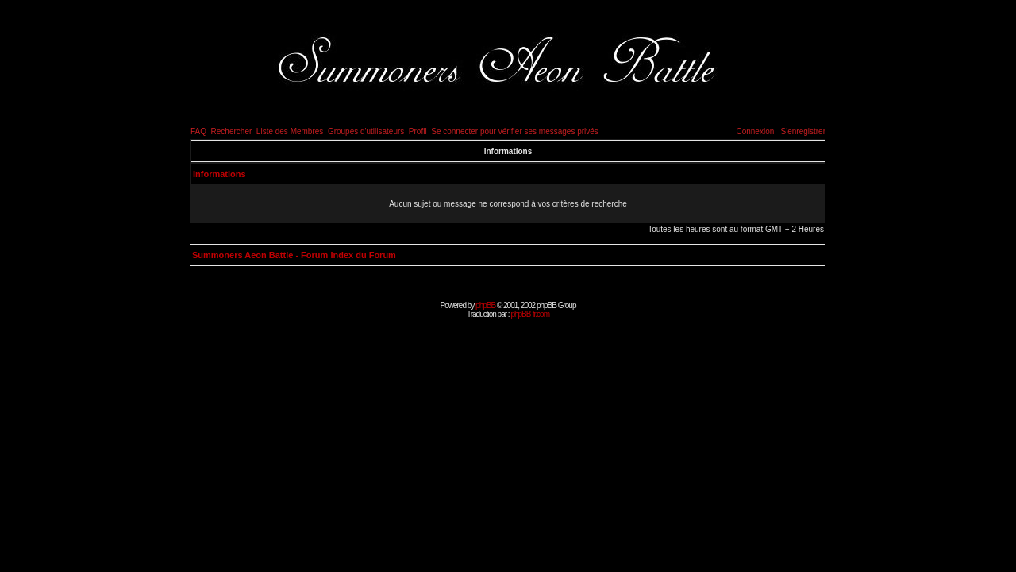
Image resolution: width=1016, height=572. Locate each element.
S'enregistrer (803, 131)
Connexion (755, 131)
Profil (418, 131)
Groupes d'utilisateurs (366, 131)
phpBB (485, 305)
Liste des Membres (289, 131)
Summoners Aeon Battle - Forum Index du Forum (294, 255)
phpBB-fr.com (529, 314)
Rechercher (231, 131)
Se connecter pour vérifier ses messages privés (514, 131)
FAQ (198, 131)
